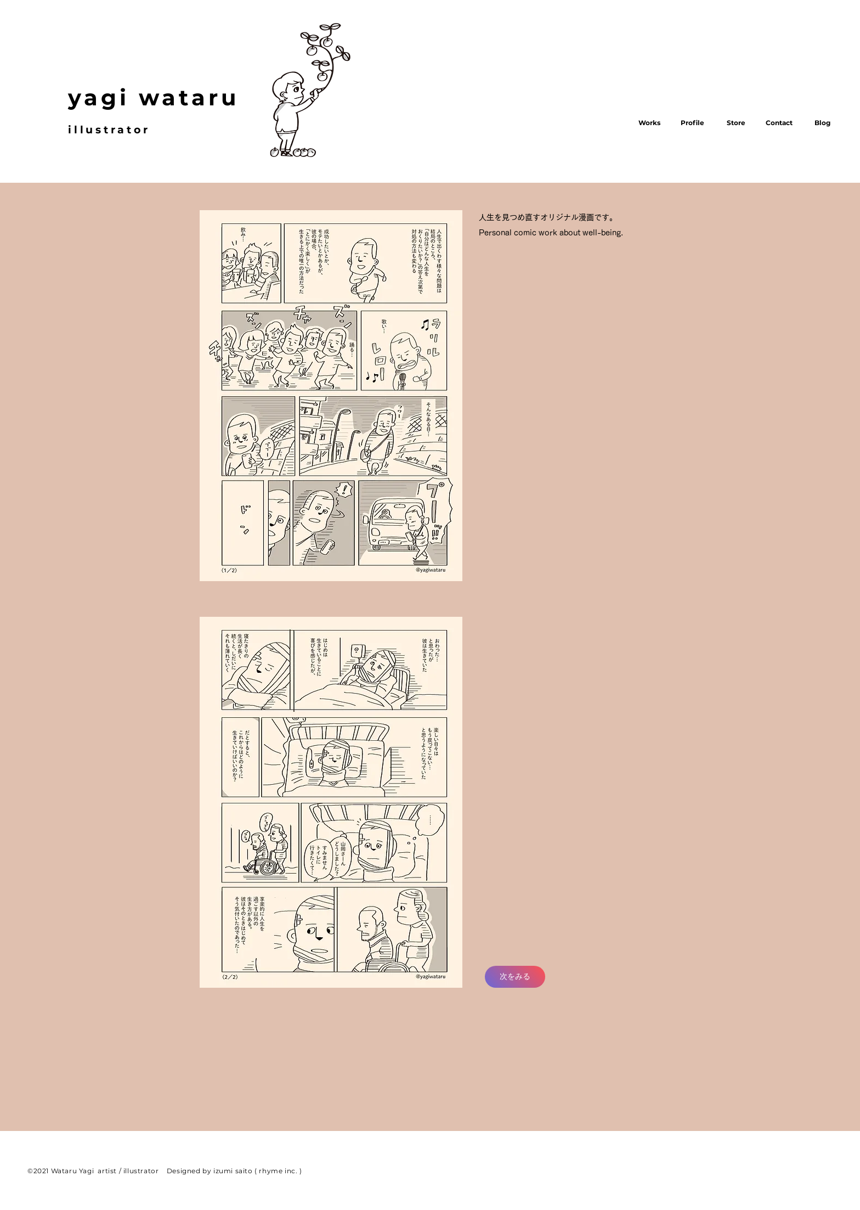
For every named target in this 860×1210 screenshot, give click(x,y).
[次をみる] (515, 977)
